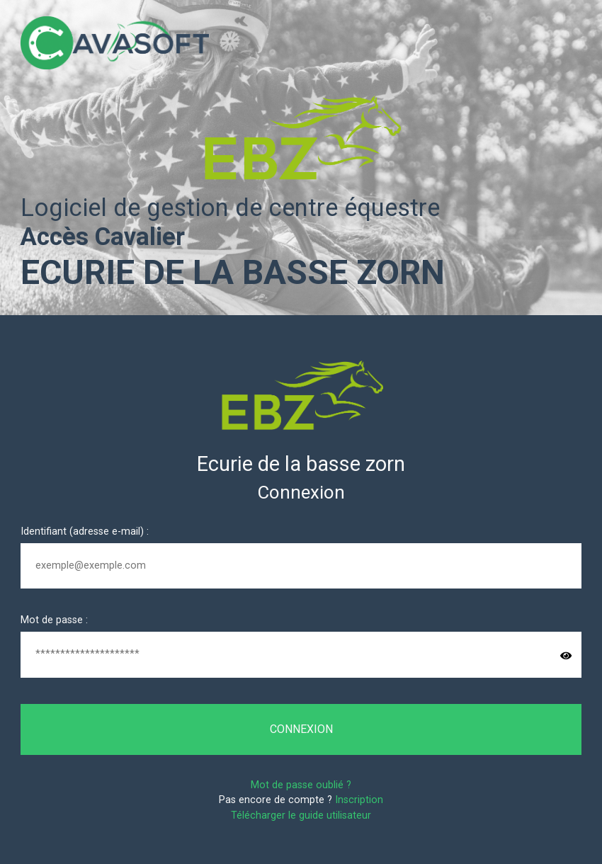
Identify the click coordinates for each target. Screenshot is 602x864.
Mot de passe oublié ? (301, 785)
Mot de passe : (54, 620)
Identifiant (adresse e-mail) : (85, 531)
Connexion (301, 729)
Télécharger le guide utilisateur (301, 815)
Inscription (359, 800)
